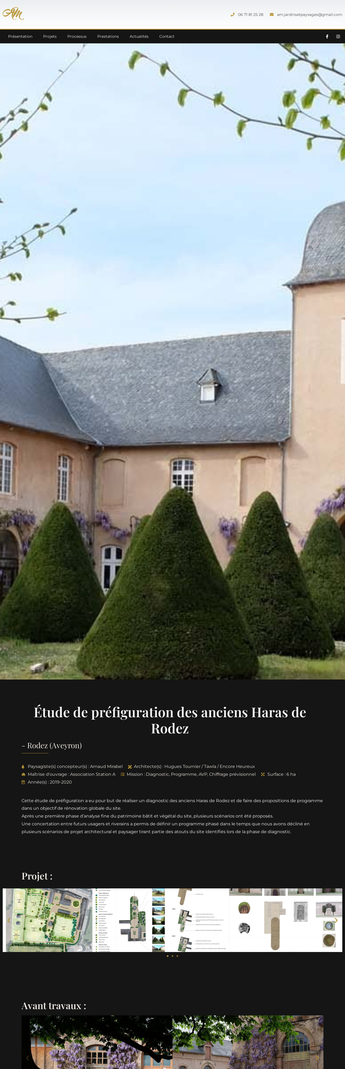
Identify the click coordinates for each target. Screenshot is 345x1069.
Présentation (20, 36)
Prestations (108, 36)
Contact (166, 36)
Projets (50, 36)
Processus (77, 36)
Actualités (139, 36)
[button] (8, 920)
